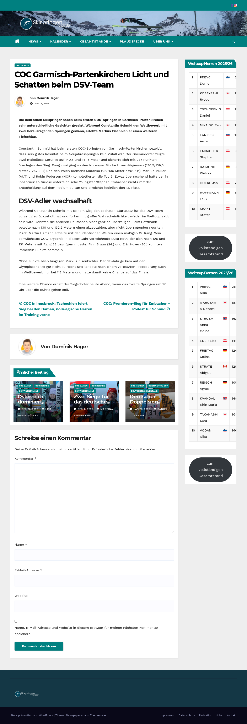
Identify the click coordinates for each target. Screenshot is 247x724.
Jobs (219, 715)
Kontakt (231, 715)
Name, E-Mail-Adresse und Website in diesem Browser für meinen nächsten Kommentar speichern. (86, 631)
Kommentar (25, 459)
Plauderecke (132, 41)
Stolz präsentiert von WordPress (32, 715)
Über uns (162, 41)
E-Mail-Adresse (28, 570)
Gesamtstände (94, 41)
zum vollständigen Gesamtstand (210, 247)
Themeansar (98, 715)
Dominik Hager (47, 98)
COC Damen (25, 386)
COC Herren (22, 65)
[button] (233, 41)
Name (21, 544)
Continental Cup (28, 391)
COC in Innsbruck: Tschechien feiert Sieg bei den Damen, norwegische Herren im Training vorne (55, 309)
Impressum (167, 715)
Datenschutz (186, 715)
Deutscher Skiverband (144, 391)
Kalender (59, 41)
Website (21, 596)
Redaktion (205, 715)
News (33, 41)
